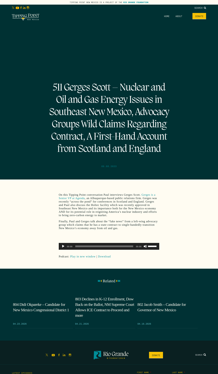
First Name (144, 372)
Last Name (178, 372)
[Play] (63, 246)
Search (200, 7)
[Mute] (145, 246)
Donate (199, 16)
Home (166, 16)
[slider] (104, 246)
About (178, 16)
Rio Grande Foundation (135, 2)
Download (104, 256)
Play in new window (83, 256)
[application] (109, 246)
